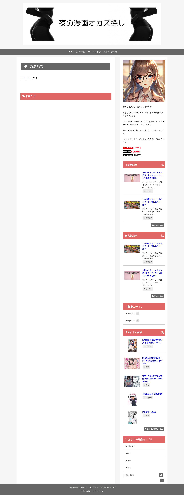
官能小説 (148, 346)
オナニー (148, 191)
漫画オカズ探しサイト (89, 487)
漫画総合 (148, 218)
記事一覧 (80, 52)
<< (23, 78)
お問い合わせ (110, 52)
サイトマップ (94, 52)
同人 (146, 385)
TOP (71, 52)
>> (28, 78)
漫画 (146, 367)
